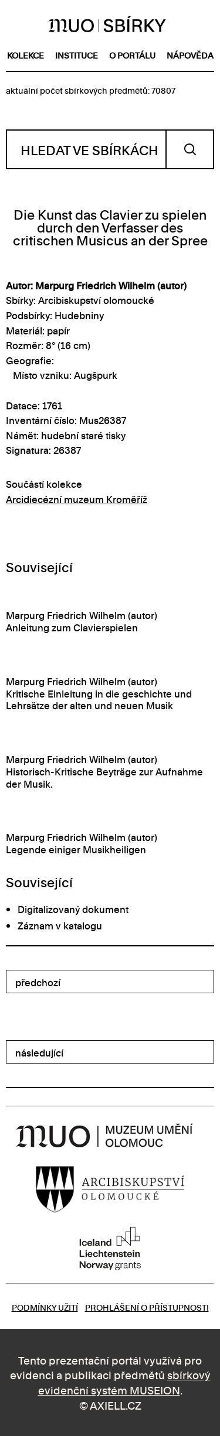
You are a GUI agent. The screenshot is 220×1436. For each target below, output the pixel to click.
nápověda (190, 54)
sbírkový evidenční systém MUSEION (124, 1382)
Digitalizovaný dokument (73, 908)
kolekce (25, 54)
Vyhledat (189, 149)
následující (39, 1052)
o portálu (132, 54)
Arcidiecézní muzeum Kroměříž (76, 499)
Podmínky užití (45, 1306)
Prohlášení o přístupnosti (147, 1306)
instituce (76, 54)
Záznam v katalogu (60, 925)
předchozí (37, 982)
